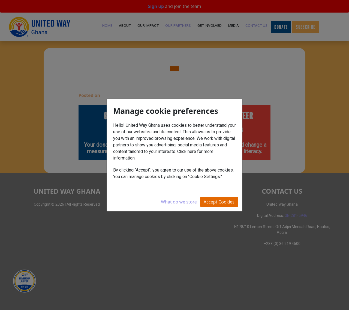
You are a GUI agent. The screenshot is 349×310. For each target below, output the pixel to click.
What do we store (179, 202)
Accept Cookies (219, 202)
